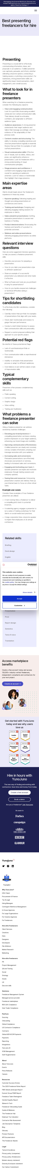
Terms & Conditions (8, 1150)
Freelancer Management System (13, 994)
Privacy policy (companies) (11, 1153)
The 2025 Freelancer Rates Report (14, 1086)
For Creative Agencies (9, 917)
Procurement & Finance (10, 896)
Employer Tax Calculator (10, 1117)
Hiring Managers (7, 903)
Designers (5, 939)
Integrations (6, 1044)
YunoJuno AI (6, 1048)
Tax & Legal (6, 900)
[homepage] (11, 860)
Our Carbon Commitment (10, 1167)
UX (3, 982)
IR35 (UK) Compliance (9, 1005)
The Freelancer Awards (10, 1141)
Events (4, 1067)
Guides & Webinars (8, 1110)
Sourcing (5, 1017)
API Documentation (8, 1137)
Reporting (5, 1041)
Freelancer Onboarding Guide (12, 1107)
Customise (19, 605)
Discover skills (6, 985)
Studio (4, 979)
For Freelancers (7, 920)
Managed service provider (11, 998)
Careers (4, 1074)
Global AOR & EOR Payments (11, 1034)
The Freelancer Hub (8, 1113)
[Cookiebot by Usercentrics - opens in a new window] (28, 564)
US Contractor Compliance (11, 1027)
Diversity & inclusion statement (12, 1163)
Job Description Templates (11, 1124)
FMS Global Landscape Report (12, 1090)
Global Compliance (8, 1024)
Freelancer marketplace (10, 1001)
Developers (6, 943)
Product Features (8, 1134)
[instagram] (8, 866)
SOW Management (8, 1051)
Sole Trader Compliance (10, 1008)
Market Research (8, 949)
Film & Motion (6, 946)
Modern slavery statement (11, 1160)
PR (3, 962)
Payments (5, 1038)
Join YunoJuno (27, 805)
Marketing (5, 953)
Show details (27, 592)
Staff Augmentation (8, 1055)
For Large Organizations (10, 913)
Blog (3, 1127)
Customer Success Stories (11, 1083)
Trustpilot (6, 885)
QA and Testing (7, 968)
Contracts (5, 1031)
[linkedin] (12, 866)
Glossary (5, 1130)
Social (4, 972)
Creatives (5, 932)
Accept (19, 599)
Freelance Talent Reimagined (12, 1096)
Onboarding (6, 1021)
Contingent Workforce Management (14, 907)
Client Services (7, 929)
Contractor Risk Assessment (11, 1120)
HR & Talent (6, 893)
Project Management (9, 965)
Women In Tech (7, 1103)
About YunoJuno (7, 1064)
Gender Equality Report (10, 1100)
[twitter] (3, 866)
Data (3, 936)
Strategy (5, 975)
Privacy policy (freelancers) (11, 1157)
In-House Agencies (8, 910)
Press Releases (7, 1071)
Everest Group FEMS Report (11, 1093)
